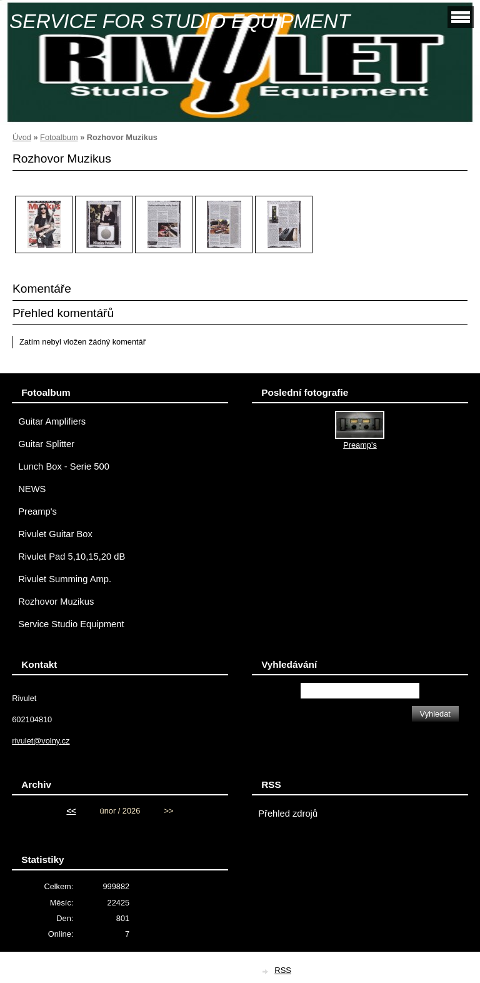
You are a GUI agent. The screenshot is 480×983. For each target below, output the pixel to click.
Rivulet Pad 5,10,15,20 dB (71, 557)
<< (71, 810)
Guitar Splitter (46, 444)
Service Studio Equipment (71, 624)
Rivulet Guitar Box (55, 534)
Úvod (21, 137)
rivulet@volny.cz (40, 740)
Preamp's (37, 512)
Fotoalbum (59, 137)
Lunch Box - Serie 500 (63, 466)
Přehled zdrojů (288, 814)
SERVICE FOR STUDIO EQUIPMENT (179, 21)
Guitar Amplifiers (52, 421)
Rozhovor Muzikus (56, 602)
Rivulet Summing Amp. (64, 579)
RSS (282, 970)
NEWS (32, 489)
